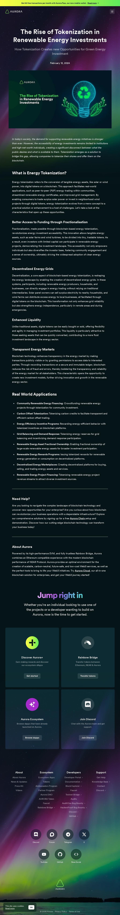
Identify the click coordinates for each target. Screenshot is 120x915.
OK (31, 907)
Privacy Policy (61, 911)
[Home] (13, 11)
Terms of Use (74, 911)
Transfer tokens (87, 676)
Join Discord (88, 737)
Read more (10, 908)
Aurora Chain (77, 518)
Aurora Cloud (82, 570)
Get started (32, 676)
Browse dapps (32, 737)
